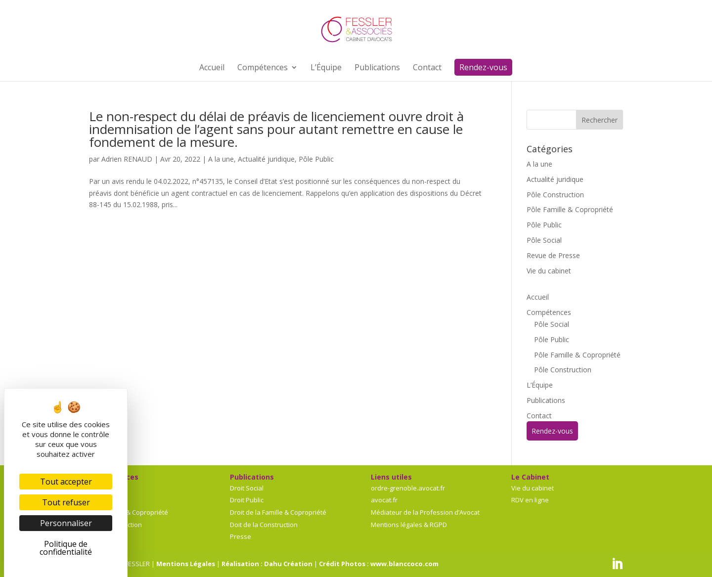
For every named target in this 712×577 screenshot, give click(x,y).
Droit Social (247, 488)
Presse (240, 536)
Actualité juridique (266, 159)
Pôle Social (544, 240)
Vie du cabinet (549, 270)
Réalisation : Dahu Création (267, 563)
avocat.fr (384, 499)
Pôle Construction (555, 194)
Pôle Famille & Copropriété (570, 209)
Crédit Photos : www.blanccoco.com (379, 563)
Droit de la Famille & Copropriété (278, 512)
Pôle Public (316, 159)
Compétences (549, 312)
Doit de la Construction (264, 524)
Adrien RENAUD (126, 159)
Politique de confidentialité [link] (66, 547)
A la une (221, 159)
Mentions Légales (185, 563)
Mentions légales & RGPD (409, 524)
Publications (546, 400)
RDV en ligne (530, 499)
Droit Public (247, 499)
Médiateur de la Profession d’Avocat (425, 512)
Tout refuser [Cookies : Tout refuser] (66, 502)
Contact (539, 415)
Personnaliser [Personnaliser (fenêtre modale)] (66, 523)
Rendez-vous (552, 431)
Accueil (538, 297)
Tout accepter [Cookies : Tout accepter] (66, 481)
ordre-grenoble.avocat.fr (408, 488)
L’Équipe (540, 385)
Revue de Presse (553, 255)
